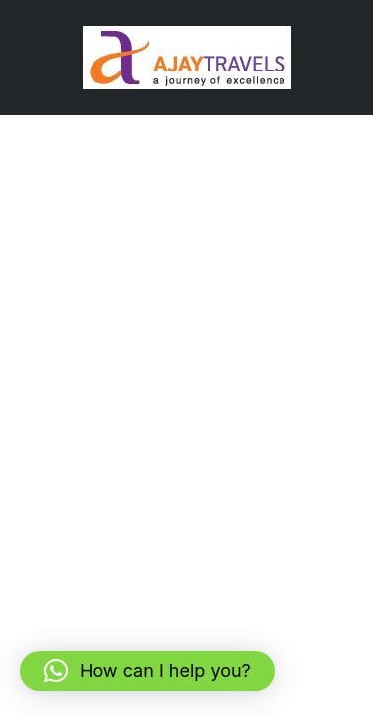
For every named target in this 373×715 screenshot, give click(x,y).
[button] (147, 671)
